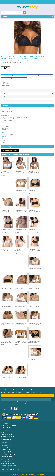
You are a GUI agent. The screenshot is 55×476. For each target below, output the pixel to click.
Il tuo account (6, 446)
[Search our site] (12, 12)
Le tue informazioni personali (9, 454)
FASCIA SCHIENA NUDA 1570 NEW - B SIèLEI (34, 305)
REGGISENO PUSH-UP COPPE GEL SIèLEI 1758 (21, 191)
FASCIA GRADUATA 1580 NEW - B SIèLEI (7, 324)
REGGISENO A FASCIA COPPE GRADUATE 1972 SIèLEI (7, 379)
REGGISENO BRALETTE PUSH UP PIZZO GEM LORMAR (21, 212)
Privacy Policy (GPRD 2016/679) (36, 392)
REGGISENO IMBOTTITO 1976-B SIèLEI (21, 378)
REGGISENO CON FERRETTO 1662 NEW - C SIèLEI (7, 343)
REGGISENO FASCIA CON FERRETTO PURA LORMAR (34, 251)
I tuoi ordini (4, 448)
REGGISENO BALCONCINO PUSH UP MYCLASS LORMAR (7, 251)
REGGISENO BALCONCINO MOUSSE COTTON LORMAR (34, 231)
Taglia (4, 96)
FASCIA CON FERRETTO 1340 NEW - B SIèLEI (7, 287)
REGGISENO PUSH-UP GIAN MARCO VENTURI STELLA (34, 173)
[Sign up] (52, 399)
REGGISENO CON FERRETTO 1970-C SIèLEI (34, 360)
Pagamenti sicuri (6, 437)
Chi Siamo (4, 433)
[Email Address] (26, 399)
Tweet (14, 75)
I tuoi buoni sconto (6, 456)
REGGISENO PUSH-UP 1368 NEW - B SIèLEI (34, 287)
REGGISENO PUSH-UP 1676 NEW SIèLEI (34, 342)
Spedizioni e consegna (7, 436)
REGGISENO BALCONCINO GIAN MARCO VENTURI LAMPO (6, 173)
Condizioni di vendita (7, 434)
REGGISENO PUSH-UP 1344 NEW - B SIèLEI (20, 287)
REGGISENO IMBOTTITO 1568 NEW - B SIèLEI (21, 305)
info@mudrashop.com (9, 463)
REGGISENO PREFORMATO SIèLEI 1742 (33, 192)
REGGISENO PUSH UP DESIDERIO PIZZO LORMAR (20, 231)
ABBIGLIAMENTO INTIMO (8, 425)
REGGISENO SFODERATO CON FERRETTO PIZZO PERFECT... (19, 251)
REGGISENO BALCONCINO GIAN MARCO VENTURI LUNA (21, 173)
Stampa (5, 85)
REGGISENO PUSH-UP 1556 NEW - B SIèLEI (6, 305)
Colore (4, 91)
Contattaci (4, 442)
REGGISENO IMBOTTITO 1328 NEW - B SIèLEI (34, 269)
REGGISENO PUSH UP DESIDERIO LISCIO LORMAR (6, 231)
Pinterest (14, 78)
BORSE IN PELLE (6, 427)
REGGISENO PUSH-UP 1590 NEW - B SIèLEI (20, 324)
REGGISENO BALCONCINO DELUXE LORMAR (34, 212)
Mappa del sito (5, 441)
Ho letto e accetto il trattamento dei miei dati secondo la (23, 392)
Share (40, 75)
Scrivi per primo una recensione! (13, 83)
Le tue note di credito (7, 451)
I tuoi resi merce (5, 449)
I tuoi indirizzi (5, 453)
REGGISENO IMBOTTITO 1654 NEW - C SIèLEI (34, 324)
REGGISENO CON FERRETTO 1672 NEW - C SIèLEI (21, 343)
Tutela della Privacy (6, 439)
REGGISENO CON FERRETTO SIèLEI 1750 (6, 211)
